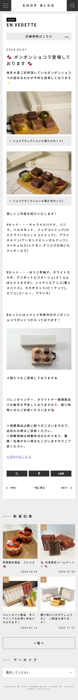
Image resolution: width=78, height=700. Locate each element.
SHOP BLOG (39, 5)
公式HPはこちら (19, 457)
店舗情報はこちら (39, 36)
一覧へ (39, 644)
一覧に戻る (38, 489)
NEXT (64, 489)
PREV (13, 489)
